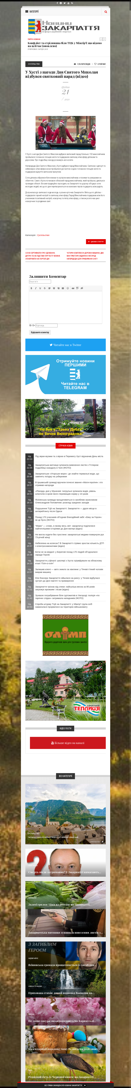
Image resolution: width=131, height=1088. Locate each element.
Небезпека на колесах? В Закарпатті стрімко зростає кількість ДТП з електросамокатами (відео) (69, 544)
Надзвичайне (33, 958)
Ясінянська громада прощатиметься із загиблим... (62, 965)
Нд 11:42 (29, 596)
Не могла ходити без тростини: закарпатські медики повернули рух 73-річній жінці (69, 536)
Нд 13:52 (29, 579)
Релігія (30, 1042)
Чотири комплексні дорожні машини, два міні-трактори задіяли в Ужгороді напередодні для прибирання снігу (85, 256)
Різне (30, 1070)
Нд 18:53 (29, 492)
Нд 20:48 (29, 475)
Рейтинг (100, 64)
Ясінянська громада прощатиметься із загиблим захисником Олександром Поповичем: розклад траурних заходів (66, 501)
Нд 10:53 (29, 605)
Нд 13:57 (29, 570)
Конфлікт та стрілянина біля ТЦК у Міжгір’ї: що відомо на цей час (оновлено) (65, 44)
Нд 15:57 (29, 544)
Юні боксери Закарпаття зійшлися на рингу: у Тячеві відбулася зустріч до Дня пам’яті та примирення (67, 579)
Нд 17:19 (29, 518)
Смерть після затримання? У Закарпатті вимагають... (64, 872)
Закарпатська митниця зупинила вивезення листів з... (65, 932)
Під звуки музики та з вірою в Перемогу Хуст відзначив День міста (69, 456)
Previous (101, 39)
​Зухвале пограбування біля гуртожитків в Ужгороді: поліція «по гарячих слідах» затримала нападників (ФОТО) (67, 596)
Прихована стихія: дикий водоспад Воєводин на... (61, 993)
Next (104, 39)
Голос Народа (32, 865)
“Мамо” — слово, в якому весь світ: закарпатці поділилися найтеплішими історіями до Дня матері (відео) (65, 527)
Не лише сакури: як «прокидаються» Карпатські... (62, 1021)
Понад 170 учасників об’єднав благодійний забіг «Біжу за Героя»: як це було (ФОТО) (68, 518)
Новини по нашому (35, 986)
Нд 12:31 (29, 588)
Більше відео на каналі (69, 742)
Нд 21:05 (29, 466)
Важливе (31, 1014)
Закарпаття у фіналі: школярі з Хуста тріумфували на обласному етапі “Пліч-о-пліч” (68, 562)
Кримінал (31, 926)
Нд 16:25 (29, 527)
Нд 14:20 (29, 562)
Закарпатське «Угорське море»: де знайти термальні (53, 837)
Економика (32, 898)
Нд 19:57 (29, 483)
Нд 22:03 (29, 457)
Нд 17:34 (29, 509)
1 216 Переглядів (82, 64)
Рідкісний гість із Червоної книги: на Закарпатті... (62, 1077)
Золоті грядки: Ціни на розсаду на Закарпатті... (60, 904)
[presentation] (31, 288)
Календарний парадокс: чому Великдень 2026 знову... (64, 1049)
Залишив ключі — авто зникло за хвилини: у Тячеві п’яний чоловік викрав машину (69, 570)
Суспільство (43, 235)
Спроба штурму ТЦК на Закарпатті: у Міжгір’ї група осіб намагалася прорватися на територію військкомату (63, 605)
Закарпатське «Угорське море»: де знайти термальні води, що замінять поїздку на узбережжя (67, 475)
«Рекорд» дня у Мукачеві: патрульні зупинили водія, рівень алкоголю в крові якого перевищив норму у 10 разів (65, 492)
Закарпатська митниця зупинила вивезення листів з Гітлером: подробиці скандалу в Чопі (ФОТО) (67, 466)
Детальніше (96, 841)
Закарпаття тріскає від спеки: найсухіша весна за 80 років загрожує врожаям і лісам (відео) (65, 588)
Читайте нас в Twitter (67, 344)
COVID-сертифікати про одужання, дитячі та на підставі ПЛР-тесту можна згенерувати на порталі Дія (42, 256)
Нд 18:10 (29, 501)
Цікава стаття (96, 242)
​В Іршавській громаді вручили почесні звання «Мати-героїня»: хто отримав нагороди (69, 483)
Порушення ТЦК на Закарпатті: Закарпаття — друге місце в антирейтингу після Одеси (65, 509)
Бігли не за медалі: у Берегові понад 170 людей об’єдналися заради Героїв (66, 553)
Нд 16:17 (29, 536)
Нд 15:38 (29, 553)
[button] (31, 288)
